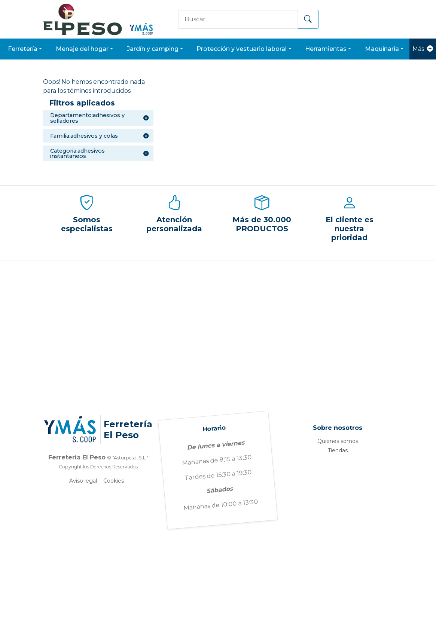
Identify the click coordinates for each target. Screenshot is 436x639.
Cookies (113, 480)
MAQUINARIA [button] (382, 48)
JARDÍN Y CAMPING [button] (153, 48)
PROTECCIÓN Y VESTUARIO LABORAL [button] (241, 48)
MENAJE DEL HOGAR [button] (82, 48)
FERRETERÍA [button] (22, 48)
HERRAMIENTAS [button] (326, 48)
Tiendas (338, 450)
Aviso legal (83, 480)
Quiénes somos (337, 441)
